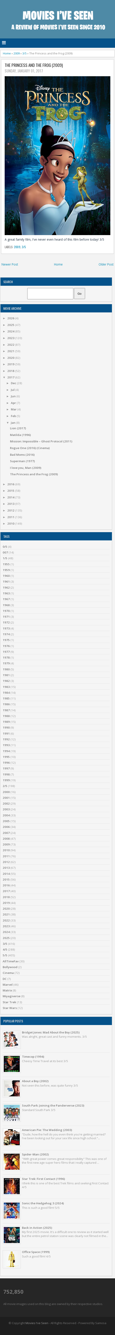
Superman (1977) (22, 461)
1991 (6, 733)
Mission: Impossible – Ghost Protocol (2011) (41, 441)
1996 (6, 763)
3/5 (24, 53)
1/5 (5, 558)
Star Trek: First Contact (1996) (43, 1179)
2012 (11, 510)
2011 (11, 517)
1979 (6, 663)
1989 (6, 722)
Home (7, 53)
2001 (6, 798)
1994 (6, 751)
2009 (17, 53)
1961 (6, 582)
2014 (11, 497)
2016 (11, 484)
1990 (6, 727)
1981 (6, 675)
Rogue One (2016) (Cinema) (30, 448)
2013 (11, 504)
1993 (6, 745)
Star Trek (9, 1002)
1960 (6, 576)
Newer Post (10, 264)
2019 (11, 364)
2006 (6, 827)
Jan (13, 423)
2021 (11, 351)
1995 (6, 757)
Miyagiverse (11, 996)
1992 (6, 739)
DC (5, 979)
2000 (6, 792)
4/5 (5, 949)
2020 (11, 358)
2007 (6, 833)
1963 (6, 593)
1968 (6, 605)
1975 (6, 640)
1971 (6, 617)
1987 (6, 710)
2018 (11, 371)
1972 (6, 622)
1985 (6, 698)
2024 (11, 331)
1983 (6, 687)
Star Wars (10, 1008)
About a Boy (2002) (35, 1081)
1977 (6, 652)
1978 (6, 658)
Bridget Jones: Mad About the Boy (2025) (51, 1032)
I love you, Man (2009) (25, 468)
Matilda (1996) (20, 435)
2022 (11, 345)
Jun (13, 396)
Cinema (8, 973)
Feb (14, 416)
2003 (6, 809)
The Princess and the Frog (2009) (34, 65)
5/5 (5, 955)
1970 (6, 611)
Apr (14, 403)
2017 (11, 377)
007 (5, 552)
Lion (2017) (18, 428)
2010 (11, 524)
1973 (6, 628)
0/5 (5, 547)
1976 (6, 646)
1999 (6, 780)
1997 (6, 768)
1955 (6, 564)
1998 (6, 774)
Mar (14, 409)
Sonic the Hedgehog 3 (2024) (43, 1203)
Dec (14, 383)
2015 (11, 491)
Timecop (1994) (33, 1057)
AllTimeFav (11, 961)
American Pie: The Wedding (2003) (47, 1130)
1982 (6, 681)
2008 (6, 839)
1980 (6, 669)
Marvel (8, 985)
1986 (6, 704)
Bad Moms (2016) (22, 455)
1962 (6, 588)
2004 (6, 815)
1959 (6, 570)
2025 (11, 325)
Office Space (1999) (36, 1252)
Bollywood (10, 967)
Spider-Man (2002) (35, 1154)
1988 (6, 716)
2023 (11, 338)
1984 (6, 693)
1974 (6, 634)
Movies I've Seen (36, 1323)
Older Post (106, 264)
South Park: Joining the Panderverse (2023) (53, 1105)
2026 (11, 318)
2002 (6, 803)
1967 (6, 599)
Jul (13, 390)
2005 (6, 821)
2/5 (5, 786)
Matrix (7, 990)
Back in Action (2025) (37, 1228)
